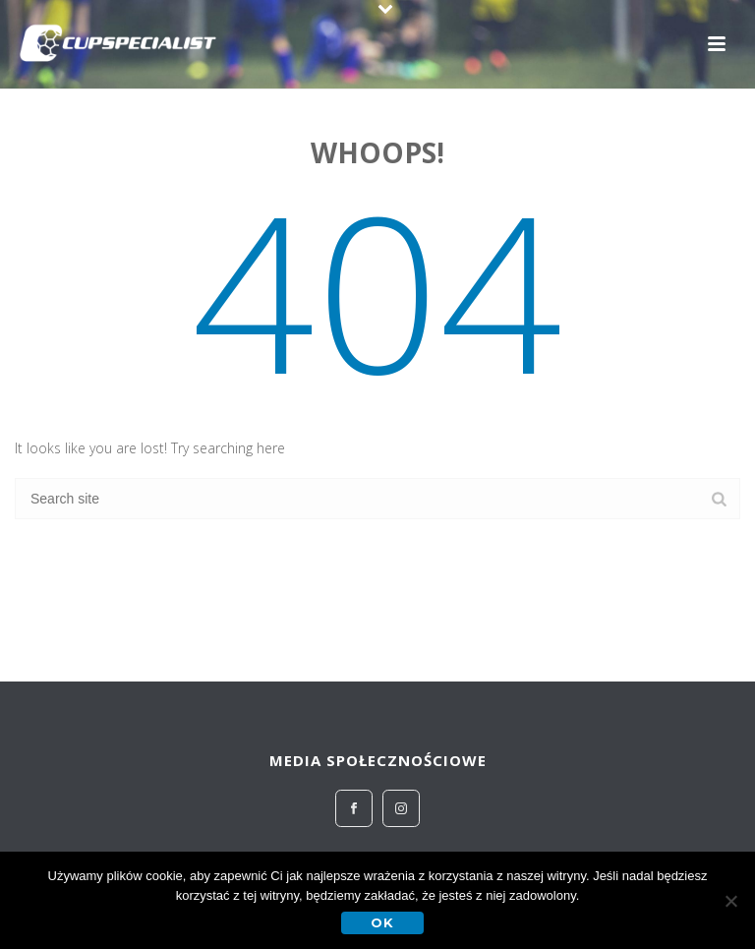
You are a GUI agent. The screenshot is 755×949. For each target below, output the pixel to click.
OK (382, 922)
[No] (730, 901)
